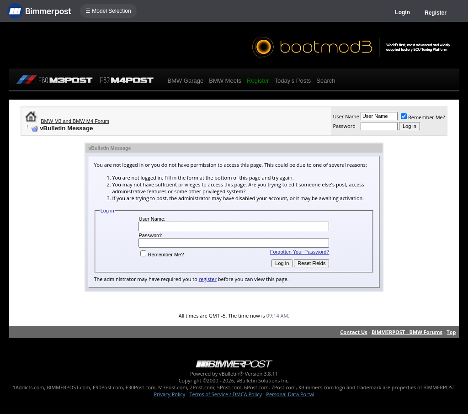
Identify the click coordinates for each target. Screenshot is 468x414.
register (208, 279)
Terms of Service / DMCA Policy (225, 394)
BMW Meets (225, 80)
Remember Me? (423, 117)
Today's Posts (292, 80)
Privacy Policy (170, 394)
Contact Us (353, 332)
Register (436, 13)
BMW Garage (185, 80)
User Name (346, 116)
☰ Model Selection (108, 11)
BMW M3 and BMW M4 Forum (75, 121)
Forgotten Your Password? (300, 252)
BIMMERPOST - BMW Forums (407, 332)
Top (451, 332)
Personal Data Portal (290, 394)
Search (325, 80)
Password (344, 125)
